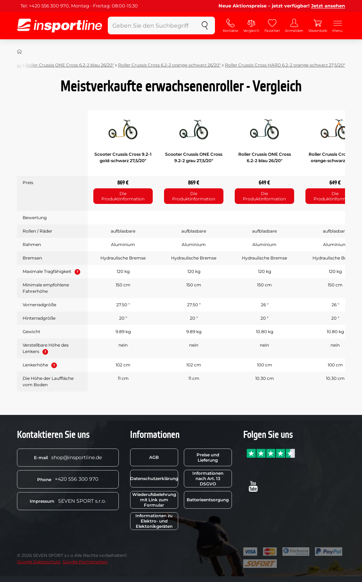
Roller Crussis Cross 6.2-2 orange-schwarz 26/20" (169, 65)
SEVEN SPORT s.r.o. (68, 501)
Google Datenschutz (38, 561)
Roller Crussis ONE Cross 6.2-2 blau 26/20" (69, 65)
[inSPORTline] (60, 25)
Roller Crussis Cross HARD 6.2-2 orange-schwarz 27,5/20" (285, 65)
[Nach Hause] (19, 51)
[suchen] (204, 25)
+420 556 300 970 (67, 479)
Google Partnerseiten (85, 561)
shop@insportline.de (68, 457)
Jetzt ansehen (328, 5)
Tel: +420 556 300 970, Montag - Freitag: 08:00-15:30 (79, 5)
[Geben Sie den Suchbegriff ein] (151, 25)
